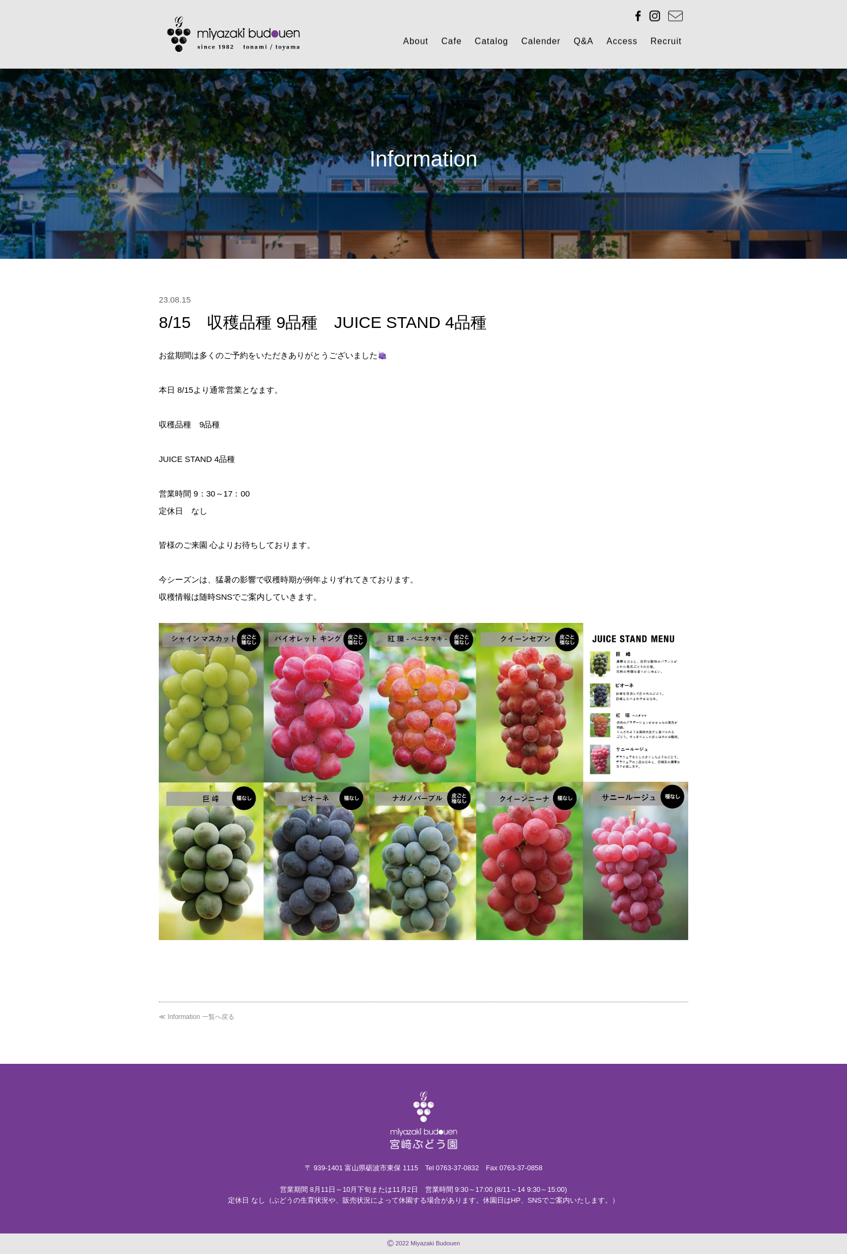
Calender (541, 42)
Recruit (666, 42)
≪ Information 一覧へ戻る (196, 1017)
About (415, 42)
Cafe (451, 42)
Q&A (584, 42)
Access (622, 42)
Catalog (491, 42)
